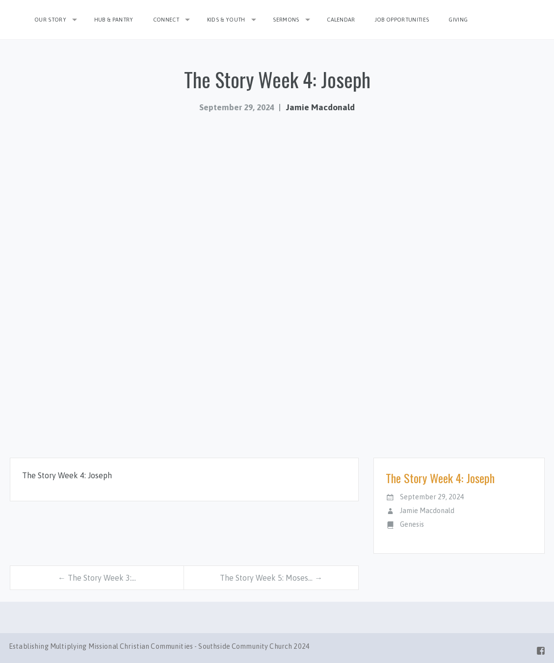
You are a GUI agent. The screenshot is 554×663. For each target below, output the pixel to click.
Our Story (50, 20)
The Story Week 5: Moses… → (271, 577)
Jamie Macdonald (320, 107)
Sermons (286, 20)
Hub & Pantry (113, 20)
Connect (166, 20)
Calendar (341, 20)
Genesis (412, 524)
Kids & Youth (226, 20)
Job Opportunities (402, 20)
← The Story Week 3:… (97, 577)
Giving (458, 20)
